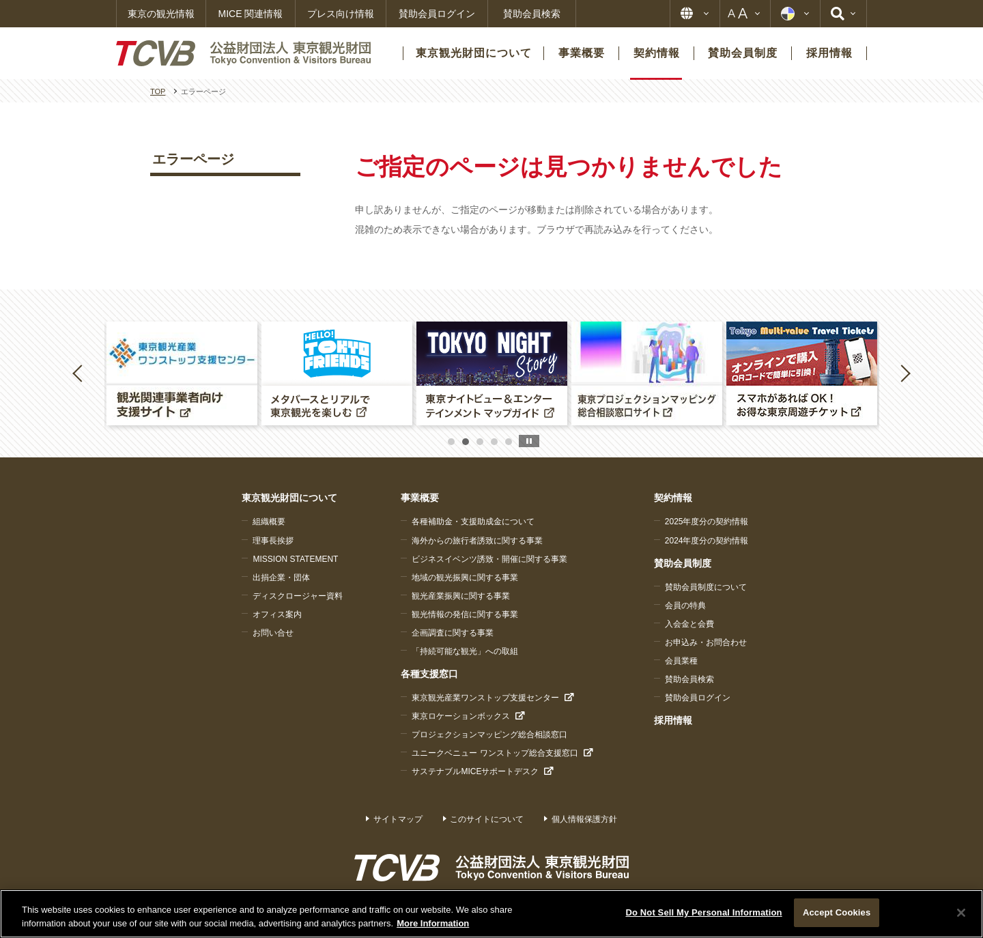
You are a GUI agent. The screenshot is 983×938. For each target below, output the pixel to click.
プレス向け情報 (340, 13)
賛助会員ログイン (437, 13)
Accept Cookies (836, 912)
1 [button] (451, 441)
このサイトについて (487, 819)
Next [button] (905, 372)
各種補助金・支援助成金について (473, 521)
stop (529, 441)
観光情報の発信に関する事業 (465, 614)
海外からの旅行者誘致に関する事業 (477, 540)
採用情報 (673, 720)
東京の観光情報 (161, 13)
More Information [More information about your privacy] (433, 923)
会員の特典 (685, 605)
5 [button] (508, 441)
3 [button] (479, 441)
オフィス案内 (277, 614)
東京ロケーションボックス (461, 716)
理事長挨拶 (273, 540)
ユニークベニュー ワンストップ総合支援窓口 (495, 753)
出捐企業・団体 (281, 577)
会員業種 (681, 661)
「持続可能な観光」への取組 (465, 651)
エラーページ (193, 159)
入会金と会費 (689, 624)
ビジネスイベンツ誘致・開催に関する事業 (489, 559)
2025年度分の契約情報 (707, 521)
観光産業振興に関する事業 (461, 596)
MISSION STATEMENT (295, 559)
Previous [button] (80, 372)
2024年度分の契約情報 (707, 540)
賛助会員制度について (706, 587)
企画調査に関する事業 (453, 633)
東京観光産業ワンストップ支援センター (485, 697)
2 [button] (465, 441)
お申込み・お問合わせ (706, 642)
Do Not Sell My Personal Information (703, 912)
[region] (491, 914)
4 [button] (494, 441)
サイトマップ (398, 819)
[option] (181, 373)
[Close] (961, 913)
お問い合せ (273, 633)
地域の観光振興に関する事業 (465, 577)
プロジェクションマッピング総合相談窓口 (489, 734)
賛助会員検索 (531, 13)
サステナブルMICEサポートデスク (475, 771)
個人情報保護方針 (584, 819)
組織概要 (269, 521)
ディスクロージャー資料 (298, 596)
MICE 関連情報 (250, 13)
